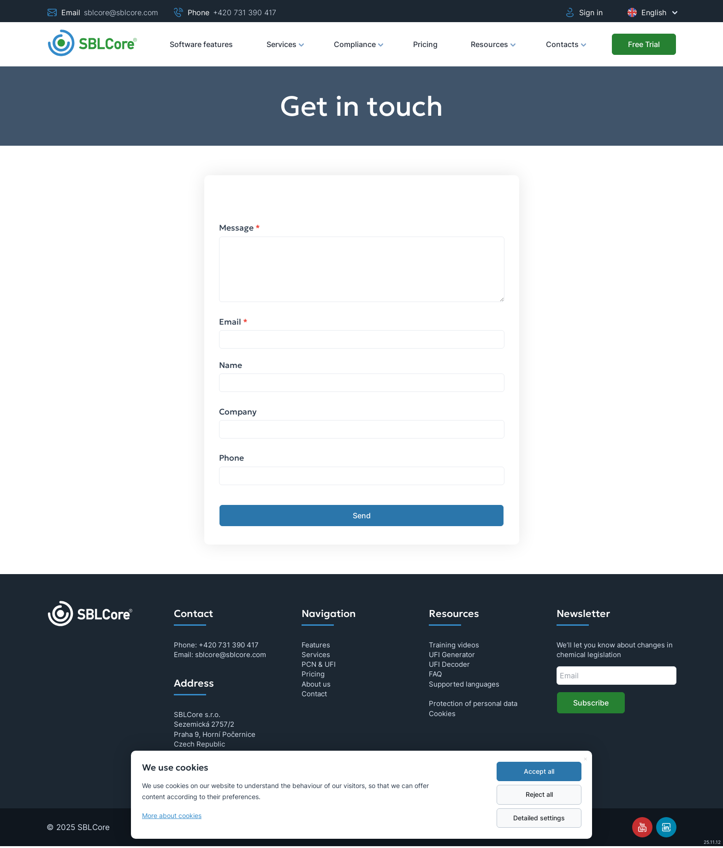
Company (238, 412)
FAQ (435, 674)
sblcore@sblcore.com (121, 12)
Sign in (583, 12)
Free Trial (644, 44)
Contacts (565, 48)
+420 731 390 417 (244, 12)
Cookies (442, 713)
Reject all (539, 794)
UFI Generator (452, 654)
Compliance (358, 48)
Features (316, 644)
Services (285, 48)
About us (316, 684)
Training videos (454, 644)
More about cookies (171, 815)
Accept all (539, 771)
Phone (231, 458)
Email (233, 322)
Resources (493, 48)
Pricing (425, 44)
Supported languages (464, 684)
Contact (314, 693)
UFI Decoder (449, 664)
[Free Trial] (643, 44)
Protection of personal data (473, 703)
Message (239, 228)
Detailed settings (539, 818)
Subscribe (591, 702)
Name (230, 365)
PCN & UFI (319, 664)
